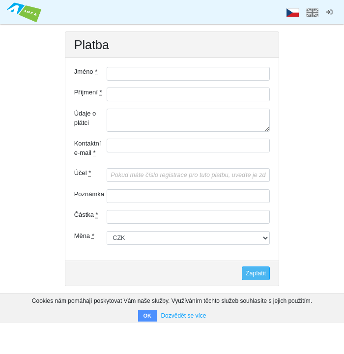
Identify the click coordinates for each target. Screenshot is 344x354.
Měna (84, 235)
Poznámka (89, 194)
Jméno (86, 71)
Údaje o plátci (85, 118)
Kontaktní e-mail (87, 148)
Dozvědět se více (183, 315)
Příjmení (88, 92)
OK (147, 316)
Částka (86, 214)
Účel (82, 173)
